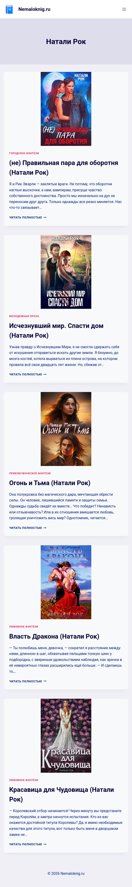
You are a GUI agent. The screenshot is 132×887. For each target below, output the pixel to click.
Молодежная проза (24, 316)
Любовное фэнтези (23, 626)
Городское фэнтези (24, 153)
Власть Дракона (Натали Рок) (54, 636)
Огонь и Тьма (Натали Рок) (49, 483)
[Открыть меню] (124, 9)
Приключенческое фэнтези (30, 473)
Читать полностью (27, 217)
